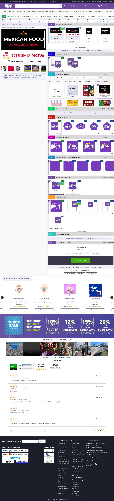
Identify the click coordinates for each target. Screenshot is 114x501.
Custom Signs (10, 11)
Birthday (100, 11)
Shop (15, 24)
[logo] (8, 6)
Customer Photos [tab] (46, 16)
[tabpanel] (81, 93)
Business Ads (76, 11)
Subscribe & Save (77, 477)
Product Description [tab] (27, 16)
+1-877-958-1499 (102, 16)
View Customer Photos (49, 357)
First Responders (77, 468)
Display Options (27, 431)
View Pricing (18, 301)
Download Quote (91, 273)
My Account (74, 1)
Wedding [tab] (97, 81)
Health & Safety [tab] (89, 81)
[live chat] (88, 6)
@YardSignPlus (96, 457)
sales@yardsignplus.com (96, 450)
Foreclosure (94, 11)
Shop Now (94, 1)
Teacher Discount (77, 461)
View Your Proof (62, 486)
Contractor (64, 11)
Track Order (105, 1)
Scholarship (75, 475)
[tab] (10, 16)
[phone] (71, 6)
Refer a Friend (76, 457)
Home (3, 24)
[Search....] (37, 6)
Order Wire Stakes (63, 461)
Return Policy (76, 491)
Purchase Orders (63, 468)
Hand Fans (18, 11)
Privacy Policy (76, 443)
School (111, 11)
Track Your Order (63, 484)
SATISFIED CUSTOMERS (57, 340)
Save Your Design (70, 273)
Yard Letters (52, 11)
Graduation (105, 11)
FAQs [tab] (37, 16)
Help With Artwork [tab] (72, 78)
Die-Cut (39, 11)
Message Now (96, 454)
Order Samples (81, 1)
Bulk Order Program (78, 454)
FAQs (59, 475)
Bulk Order (99, 1)
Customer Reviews (63, 488)
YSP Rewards (76, 486)
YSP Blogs (75, 489)
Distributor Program (78, 459)
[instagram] (95, 464)
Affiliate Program (77, 452)
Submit (42, 441)
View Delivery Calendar (64, 357)
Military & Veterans (77, 466)
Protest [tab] (80, 81)
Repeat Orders (62, 466)
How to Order (62, 473)
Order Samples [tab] (81, 16)
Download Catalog (77, 480)
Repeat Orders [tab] (57, 16)
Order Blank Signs (63, 463)
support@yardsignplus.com (99, 452)
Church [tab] (51, 81)
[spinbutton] (56, 41)
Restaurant (10, 24)
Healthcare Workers (78, 464)
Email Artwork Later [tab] (89, 78)
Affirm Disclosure (77, 496)
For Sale (82, 11)
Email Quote (80, 273)
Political (70, 11)
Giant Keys (33, 11)
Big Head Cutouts (25, 11)
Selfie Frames (45, 11)
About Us (61, 493)
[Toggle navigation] (3, 11)
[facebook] (87, 464)
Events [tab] (64, 81)
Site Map (74, 493)
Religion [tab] (58, 81)
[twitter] (91, 464)
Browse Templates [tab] (105, 78)
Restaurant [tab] (105, 81)
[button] (60, 6)
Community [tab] (72, 81)
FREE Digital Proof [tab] (69, 16)
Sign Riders (88, 11)
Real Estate (58, 11)
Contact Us (110, 1)
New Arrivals (87, 1)
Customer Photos (63, 491)
